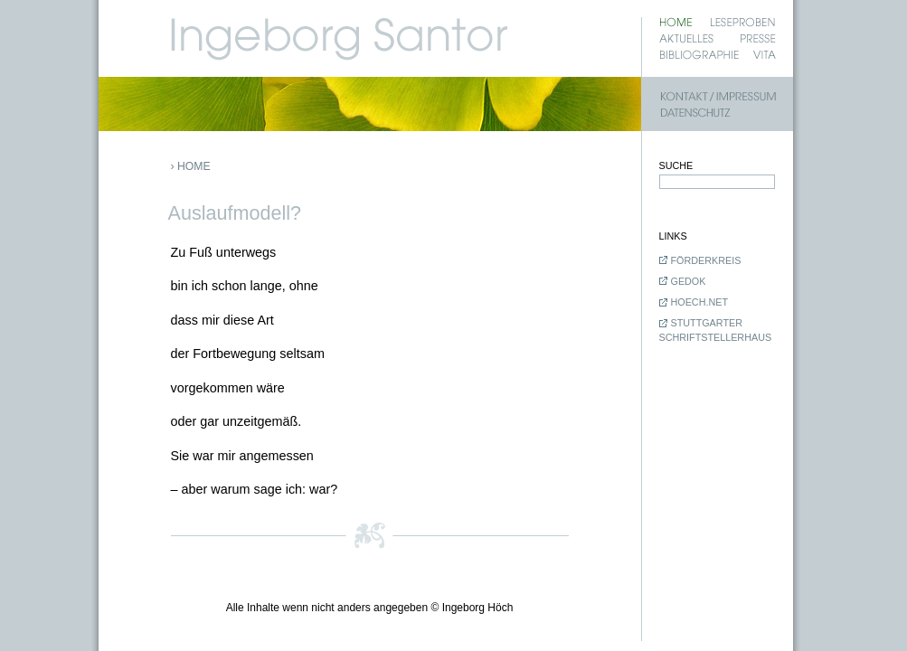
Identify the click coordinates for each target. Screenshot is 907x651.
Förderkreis (706, 260)
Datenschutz (718, 113)
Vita (764, 55)
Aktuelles (686, 38)
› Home (191, 166)
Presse (758, 38)
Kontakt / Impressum (718, 96)
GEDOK (688, 281)
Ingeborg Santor (446, 31)
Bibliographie (699, 55)
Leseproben (742, 22)
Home (675, 22)
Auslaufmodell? (236, 213)
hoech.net (700, 302)
